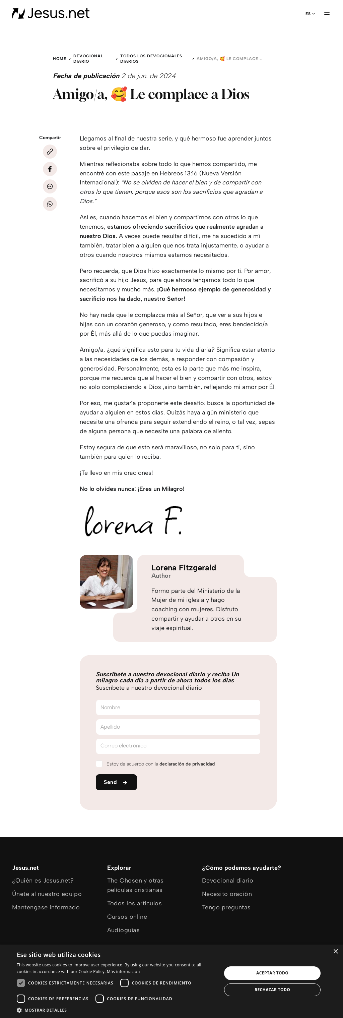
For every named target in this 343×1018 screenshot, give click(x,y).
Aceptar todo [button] (272, 973)
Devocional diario (88, 59)
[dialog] (171, 981)
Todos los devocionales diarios (151, 59)
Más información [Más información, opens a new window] (123, 971)
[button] (116, 1010)
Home (59, 58)
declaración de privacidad (187, 764)
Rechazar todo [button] (272, 990)
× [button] (335, 951)
